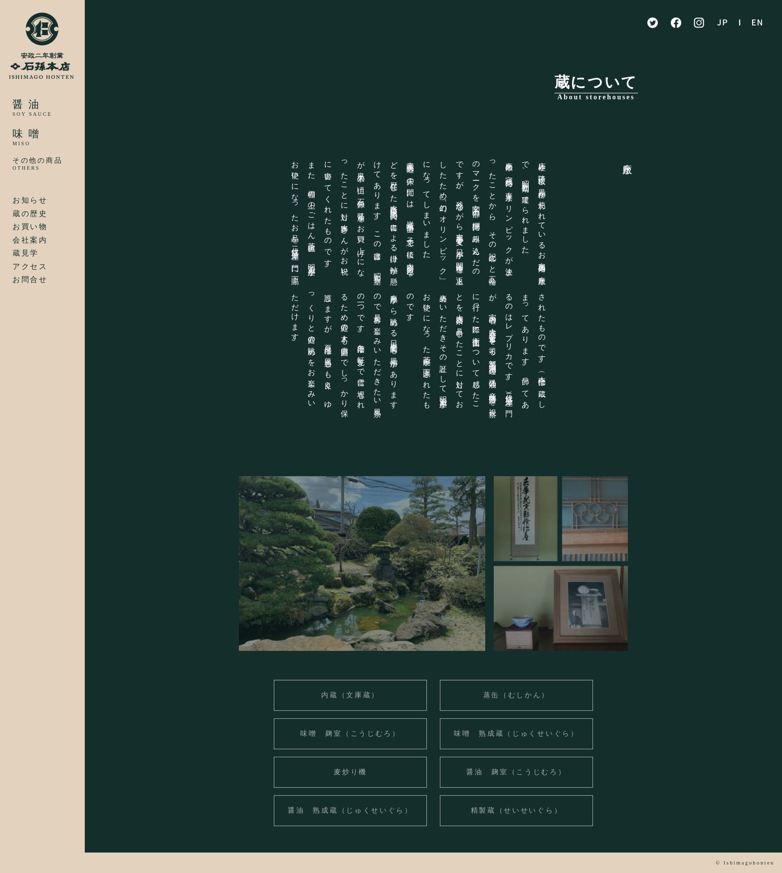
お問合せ (30, 280)
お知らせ (30, 200)
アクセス (30, 267)
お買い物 (30, 227)
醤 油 (26, 104)
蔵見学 (25, 253)
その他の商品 (37, 160)
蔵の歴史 (30, 214)
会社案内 (30, 240)
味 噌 (26, 134)
